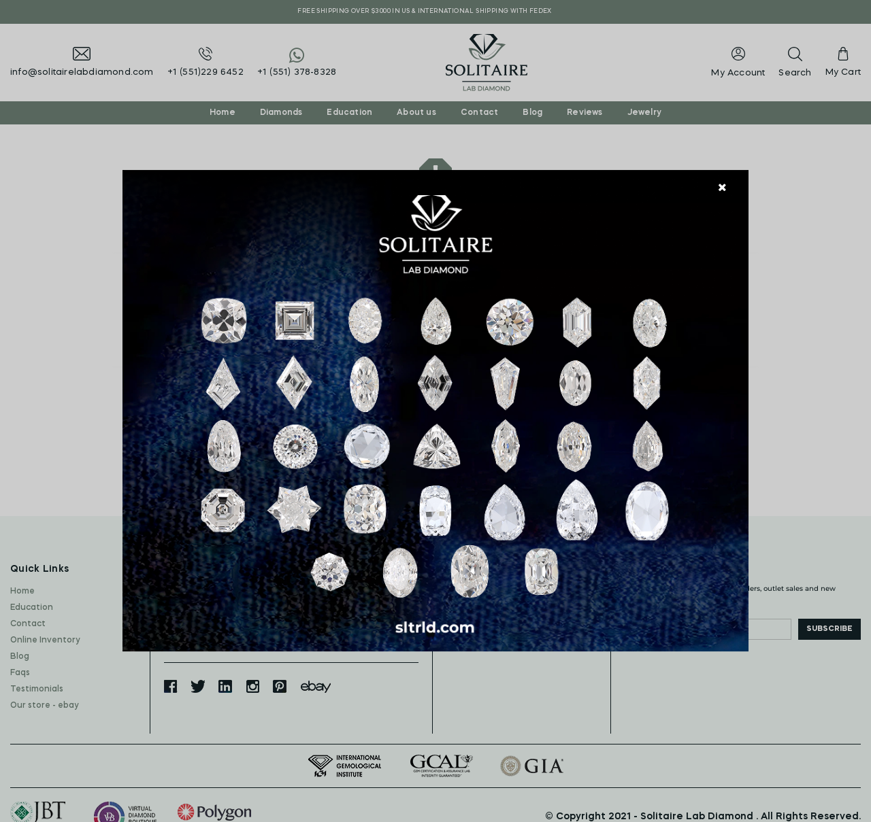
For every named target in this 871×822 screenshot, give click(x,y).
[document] (435, 411)
